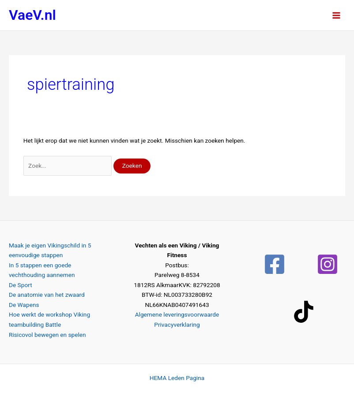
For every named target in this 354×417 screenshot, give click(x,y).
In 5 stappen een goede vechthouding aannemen (42, 270)
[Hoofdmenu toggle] (337, 15)
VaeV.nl (32, 15)
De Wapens (24, 304)
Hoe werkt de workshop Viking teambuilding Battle (49, 319)
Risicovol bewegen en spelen (47, 334)
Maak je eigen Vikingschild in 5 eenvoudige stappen (50, 250)
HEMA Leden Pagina (177, 377)
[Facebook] (274, 264)
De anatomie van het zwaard (47, 294)
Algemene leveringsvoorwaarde (177, 314)
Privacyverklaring (177, 324)
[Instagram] (327, 264)
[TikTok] (304, 312)
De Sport (20, 284)
